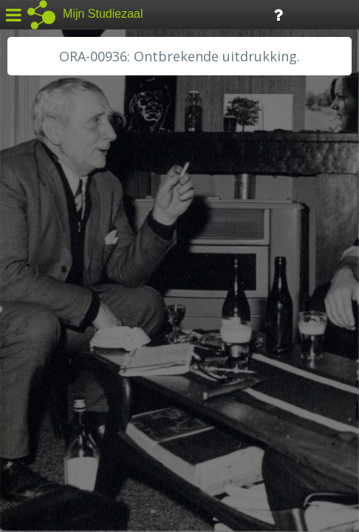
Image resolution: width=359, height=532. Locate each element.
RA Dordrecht (53, 319)
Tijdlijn (250, 13)
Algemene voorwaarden (74, 440)
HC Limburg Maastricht (76, 269)
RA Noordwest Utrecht (77, 336)
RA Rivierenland (58, 352)
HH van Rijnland (58, 286)
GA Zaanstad (50, 236)
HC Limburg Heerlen (70, 252)
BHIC (31, 219)
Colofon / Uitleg (173, 422)
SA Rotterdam (54, 369)
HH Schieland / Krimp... (75, 303)
